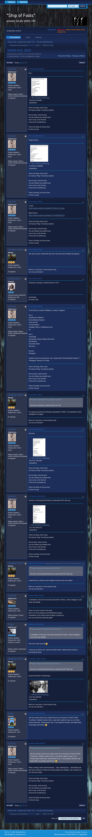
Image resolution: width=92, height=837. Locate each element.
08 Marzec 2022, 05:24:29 (36, 624)
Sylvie (37, 45)
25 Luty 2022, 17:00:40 (35, 395)
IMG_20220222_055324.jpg (39, 98)
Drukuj (82, 62)
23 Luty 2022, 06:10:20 (37, 136)
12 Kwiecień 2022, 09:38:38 (36, 743)
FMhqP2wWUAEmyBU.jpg (38, 695)
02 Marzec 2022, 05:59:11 (38, 496)
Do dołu (10, 62)
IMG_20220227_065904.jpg (39, 458)
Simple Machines (21, 832)
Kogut (10, 713)
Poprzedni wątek (64, 56)
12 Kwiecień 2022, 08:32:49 (36, 713)
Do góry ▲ (84, 832)
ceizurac (12, 69)
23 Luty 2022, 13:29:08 (35, 249)
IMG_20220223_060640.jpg (39, 163)
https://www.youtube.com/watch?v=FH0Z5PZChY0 (47, 215)
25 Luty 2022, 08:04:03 (35, 306)
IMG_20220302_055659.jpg (39, 525)
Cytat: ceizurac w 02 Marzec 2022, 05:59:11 (46, 568)
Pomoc (67, 832)
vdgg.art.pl (60, 30)
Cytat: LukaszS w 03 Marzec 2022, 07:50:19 (46, 629)
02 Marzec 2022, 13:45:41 (36, 563)
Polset (11, 624)
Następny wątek (78, 56)
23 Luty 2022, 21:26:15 (35, 278)
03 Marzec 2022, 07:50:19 (36, 595)
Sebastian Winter (15, 250)
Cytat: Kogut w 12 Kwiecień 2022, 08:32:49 (46, 748)
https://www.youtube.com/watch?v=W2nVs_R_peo (46, 208)
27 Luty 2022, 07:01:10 (37, 429)
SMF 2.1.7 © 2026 (10, 832)
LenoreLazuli (14, 278)
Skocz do (54, 818)
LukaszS (12, 595)
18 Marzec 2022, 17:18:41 (38, 658)
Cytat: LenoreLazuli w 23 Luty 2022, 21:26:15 (46, 400)
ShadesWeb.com (21, 834)
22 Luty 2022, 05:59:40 (37, 69)
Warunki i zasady (75, 832)
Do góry (10, 805)
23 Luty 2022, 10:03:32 (35, 201)
